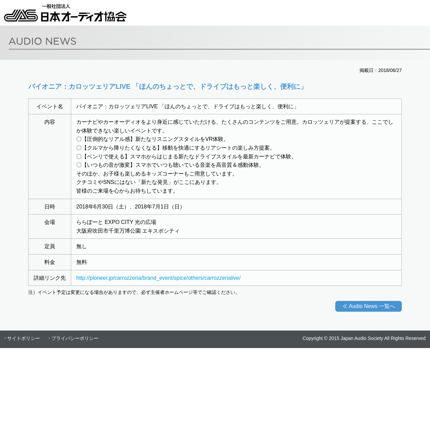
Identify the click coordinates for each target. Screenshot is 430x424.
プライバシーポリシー (74, 338)
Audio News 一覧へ (372, 306)
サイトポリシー (23, 338)
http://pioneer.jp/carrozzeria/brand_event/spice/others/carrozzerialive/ (158, 278)
